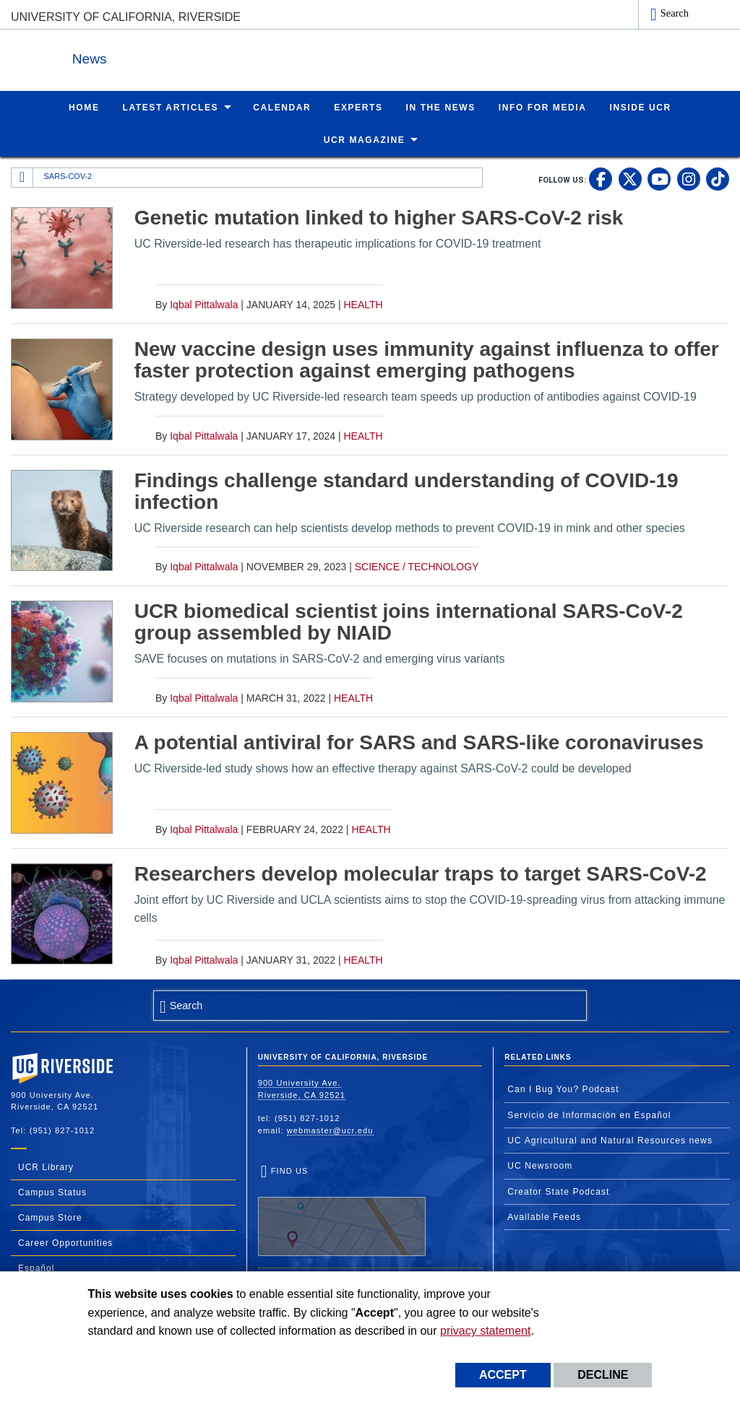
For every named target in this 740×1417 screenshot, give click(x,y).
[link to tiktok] (717, 178)
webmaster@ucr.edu (330, 1129)
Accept (503, 1375)
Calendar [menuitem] (282, 107)
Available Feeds (544, 1216)
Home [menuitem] (84, 107)
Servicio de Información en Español (589, 1114)
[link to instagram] (688, 178)
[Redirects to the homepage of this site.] (22, 176)
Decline (602, 1375)
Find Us (342, 1210)
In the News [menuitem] (441, 107)
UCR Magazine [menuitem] (364, 139)
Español (36, 1268)
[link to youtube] (659, 178)
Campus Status (52, 1192)
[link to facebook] (600, 178)
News (169, 56)
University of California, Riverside (126, 17)
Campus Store (50, 1217)
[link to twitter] (630, 178)
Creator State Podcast (558, 1191)
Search (675, 13)
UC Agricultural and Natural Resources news (610, 1140)
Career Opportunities (65, 1242)
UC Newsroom (539, 1165)
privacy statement (485, 1331)
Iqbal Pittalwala (204, 304)
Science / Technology (417, 566)
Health (362, 304)
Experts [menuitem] (358, 107)
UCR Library (46, 1166)
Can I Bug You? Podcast (563, 1089)
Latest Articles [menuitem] (171, 107)
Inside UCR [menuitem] (640, 107)
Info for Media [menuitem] (543, 107)
